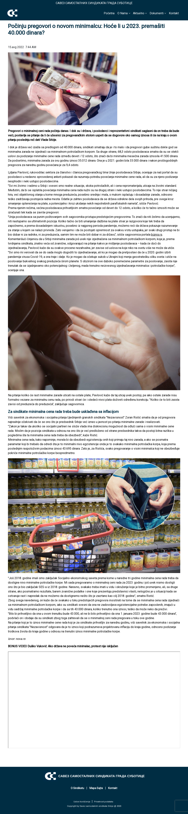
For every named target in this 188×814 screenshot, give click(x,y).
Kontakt (174, 13)
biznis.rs (156, 234)
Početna (109, 13)
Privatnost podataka (103, 801)
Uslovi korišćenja (82, 801)
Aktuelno (138, 13)
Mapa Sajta (96, 788)
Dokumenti (157, 13)
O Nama (122, 13)
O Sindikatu (77, 788)
